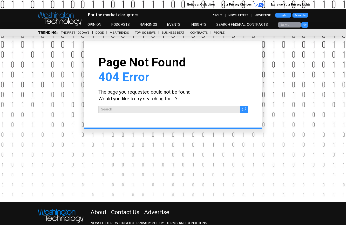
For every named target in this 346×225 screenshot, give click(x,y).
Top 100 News (145, 32)
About (217, 15)
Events (173, 24)
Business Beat (173, 32)
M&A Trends (119, 32)
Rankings (148, 24)
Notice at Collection (201, 4)
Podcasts (120, 24)
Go (304, 24)
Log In (283, 15)
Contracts (199, 32)
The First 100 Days (75, 32)
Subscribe (300, 15)
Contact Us (125, 212)
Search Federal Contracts (242, 24)
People (219, 32)
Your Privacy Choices (243, 5)
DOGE (99, 32)
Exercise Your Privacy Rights (291, 4)
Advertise (263, 15)
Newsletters (239, 15)
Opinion (95, 24)
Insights (198, 24)
